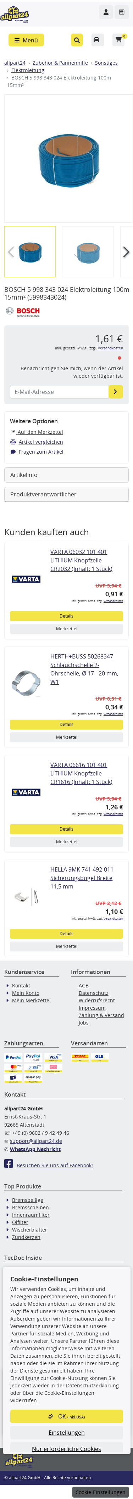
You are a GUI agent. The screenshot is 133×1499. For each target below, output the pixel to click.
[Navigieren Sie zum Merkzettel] (122, 12)
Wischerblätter (29, 1229)
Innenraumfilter (31, 1214)
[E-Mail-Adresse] (116, 392)
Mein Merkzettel (31, 1000)
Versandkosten (110, 348)
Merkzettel (66, 629)
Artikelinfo (24, 475)
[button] (77, 40)
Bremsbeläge (27, 1200)
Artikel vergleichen (36, 441)
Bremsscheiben (30, 1207)
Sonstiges (106, 62)
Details (66, 616)
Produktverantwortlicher (43, 494)
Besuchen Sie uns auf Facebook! (48, 1165)
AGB (84, 985)
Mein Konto (25, 993)
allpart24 (15, 62)
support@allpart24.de (36, 1141)
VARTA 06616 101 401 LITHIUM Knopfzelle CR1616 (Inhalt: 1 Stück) (81, 773)
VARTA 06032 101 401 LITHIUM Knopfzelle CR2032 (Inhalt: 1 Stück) (81, 560)
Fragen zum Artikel (36, 451)
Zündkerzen (26, 1237)
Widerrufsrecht (97, 1000)
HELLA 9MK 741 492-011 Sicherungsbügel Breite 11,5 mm (81, 878)
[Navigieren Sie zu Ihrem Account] (106, 12)
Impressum (92, 1007)
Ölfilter (20, 1222)
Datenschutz (94, 993)
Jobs (84, 1022)
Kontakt (21, 985)
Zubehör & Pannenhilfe (60, 62)
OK (66, 1416)
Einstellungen (67, 1432)
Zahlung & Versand (101, 1015)
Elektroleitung (27, 70)
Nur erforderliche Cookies (66, 1449)
